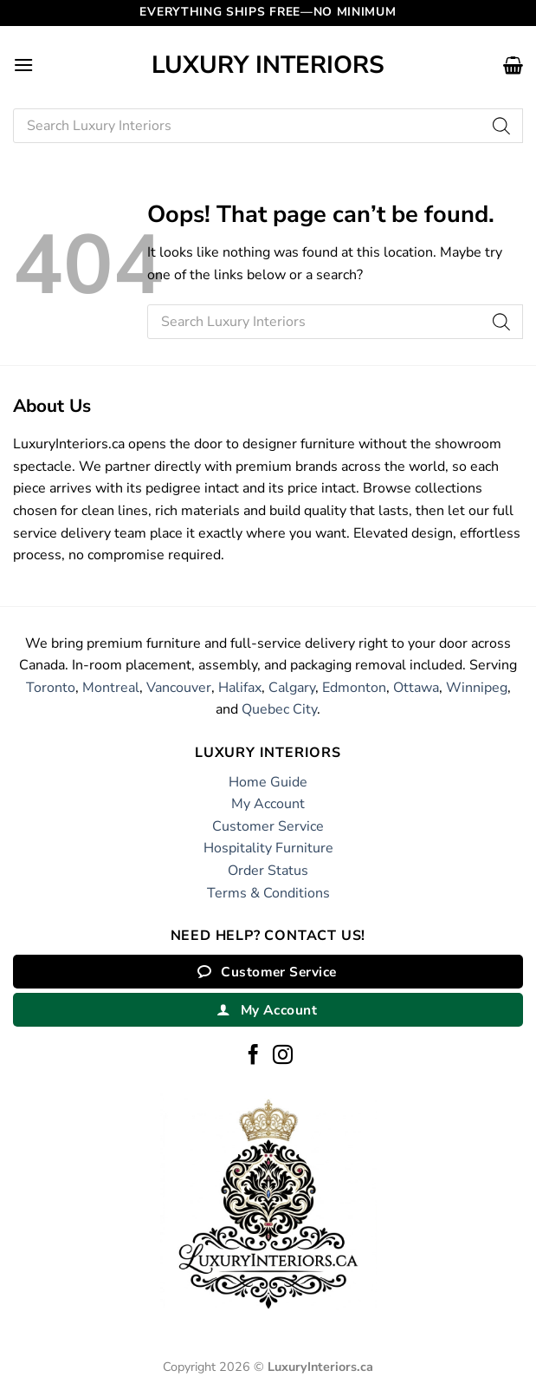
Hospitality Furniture (268, 848)
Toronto (50, 687)
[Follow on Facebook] (253, 1056)
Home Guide (268, 782)
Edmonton (354, 687)
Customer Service (268, 826)
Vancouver (178, 687)
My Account (268, 803)
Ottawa (416, 687)
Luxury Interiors (268, 65)
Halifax (240, 687)
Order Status (268, 870)
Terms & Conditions (268, 893)
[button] (23, 64)
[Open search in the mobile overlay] (268, 125)
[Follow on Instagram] (283, 1056)
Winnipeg (476, 687)
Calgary (291, 687)
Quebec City (279, 709)
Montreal (110, 687)
